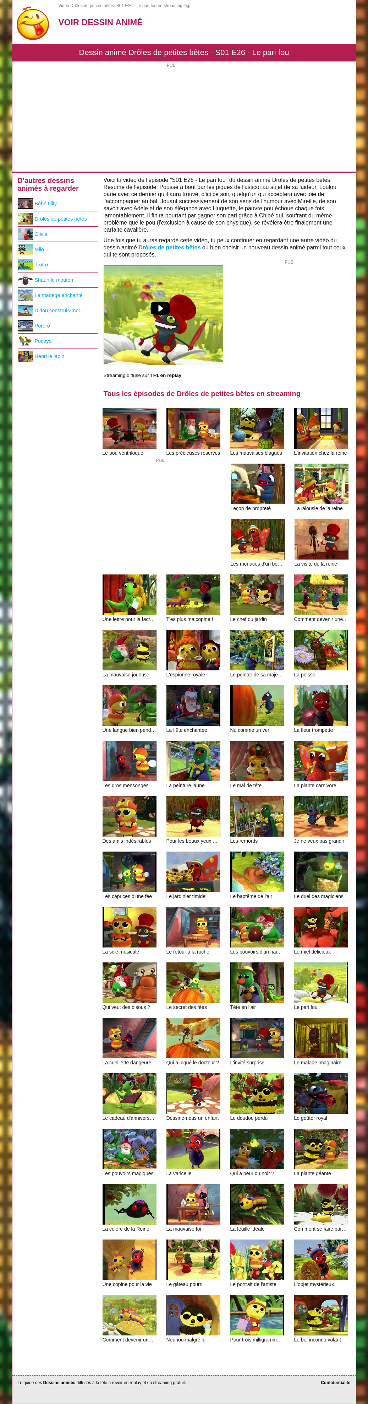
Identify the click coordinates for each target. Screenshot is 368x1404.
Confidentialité (335, 1382)
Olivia (33, 234)
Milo (31, 249)
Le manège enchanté (50, 295)
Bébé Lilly (37, 203)
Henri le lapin (41, 356)
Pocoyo (35, 341)
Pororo (34, 325)
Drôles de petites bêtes (169, 247)
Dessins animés (59, 1382)
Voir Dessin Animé (101, 22)
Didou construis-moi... (51, 310)
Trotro (33, 264)
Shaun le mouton (45, 280)
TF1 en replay (165, 375)
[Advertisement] (184, 118)
